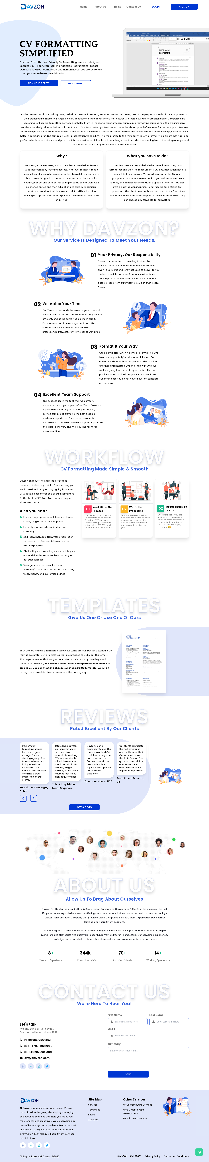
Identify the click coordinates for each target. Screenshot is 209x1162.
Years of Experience (50, 960)
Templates (94, 1109)
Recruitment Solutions (135, 1118)
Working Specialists (158, 960)
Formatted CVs (86, 960)
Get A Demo (84, 807)
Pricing (91, 1114)
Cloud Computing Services (137, 1104)
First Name (115, 1015)
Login (156, 6)
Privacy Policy (152, 1156)
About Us (93, 1119)
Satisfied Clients (122, 960)
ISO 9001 (122, 1156)
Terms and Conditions (176, 1156)
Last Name (156, 1015)
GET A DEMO (75, 83)
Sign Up (184, 6)
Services (92, 1104)
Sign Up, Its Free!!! (38, 83)
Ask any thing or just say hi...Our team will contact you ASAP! (39, 1030)
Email (111, 1029)
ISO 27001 (135, 1156)
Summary (114, 1044)
